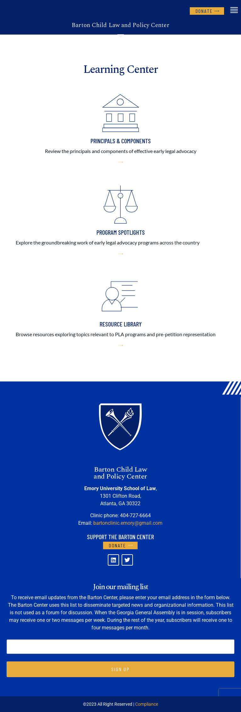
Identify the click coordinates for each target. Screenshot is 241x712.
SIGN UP (120, 669)
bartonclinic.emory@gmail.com (127, 523)
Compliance (146, 704)
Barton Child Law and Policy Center (120, 25)
